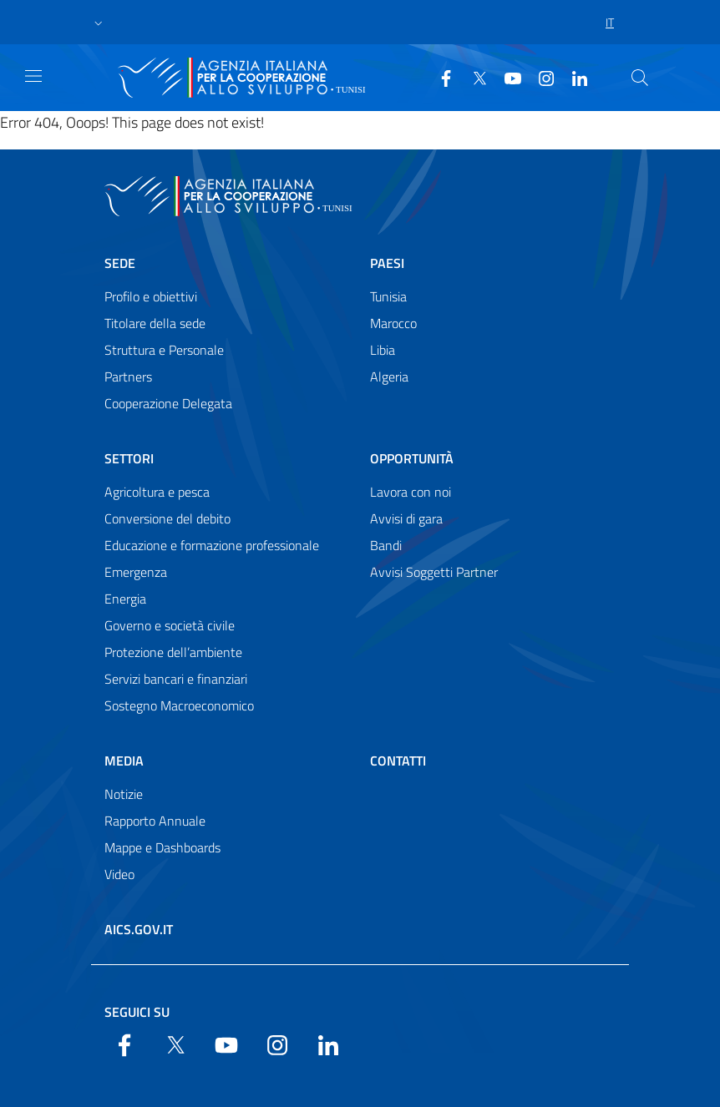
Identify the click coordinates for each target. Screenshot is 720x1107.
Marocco (393, 323)
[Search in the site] (640, 78)
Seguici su (137, 1012)
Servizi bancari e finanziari (175, 679)
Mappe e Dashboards (162, 847)
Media (124, 761)
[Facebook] (439, 77)
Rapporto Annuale (154, 821)
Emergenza (135, 572)
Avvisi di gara (406, 518)
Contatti (398, 761)
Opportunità (412, 458)
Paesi (387, 263)
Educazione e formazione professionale (211, 545)
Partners (128, 376)
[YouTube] (506, 77)
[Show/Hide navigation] (33, 76)
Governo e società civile (169, 625)
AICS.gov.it (138, 929)
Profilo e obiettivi (150, 296)
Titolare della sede (154, 323)
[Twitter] (472, 77)
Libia (382, 350)
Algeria (389, 376)
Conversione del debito (167, 518)
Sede (119, 263)
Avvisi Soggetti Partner (434, 572)
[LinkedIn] (573, 77)
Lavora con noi (410, 492)
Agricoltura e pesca (157, 492)
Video (119, 874)
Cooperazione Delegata (168, 403)
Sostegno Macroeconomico (179, 705)
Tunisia (388, 296)
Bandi (386, 545)
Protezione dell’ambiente (173, 652)
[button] (98, 22)
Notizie (123, 794)
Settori (129, 458)
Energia (125, 599)
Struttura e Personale (164, 350)
